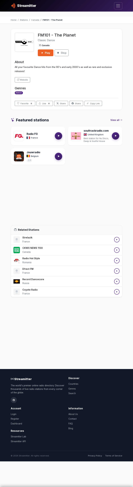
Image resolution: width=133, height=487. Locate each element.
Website (22, 80)
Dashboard (16, 423)
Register (15, 419)
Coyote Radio (30, 289)
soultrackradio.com (96, 130)
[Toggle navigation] (118, 5)
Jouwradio (33, 152)
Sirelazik (27, 237)
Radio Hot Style (31, 258)
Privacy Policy (95, 456)
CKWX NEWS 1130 (32, 248)
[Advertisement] (66, 198)
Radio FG (32, 133)
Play (45, 52)
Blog (70, 428)
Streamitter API (18, 441)
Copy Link (93, 103)
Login (13, 414)
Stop (61, 52)
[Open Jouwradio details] (19, 156)
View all (116, 120)
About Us (73, 414)
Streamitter (21, 379)
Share (61, 103)
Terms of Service (113, 456)
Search (72, 393)
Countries (73, 384)
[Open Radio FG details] (19, 136)
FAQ (70, 423)
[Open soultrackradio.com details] (76, 136)
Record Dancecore (33, 279)
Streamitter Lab (18, 436)
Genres (72, 388)
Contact (72, 419)
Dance (19, 93)
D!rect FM (27, 269)
